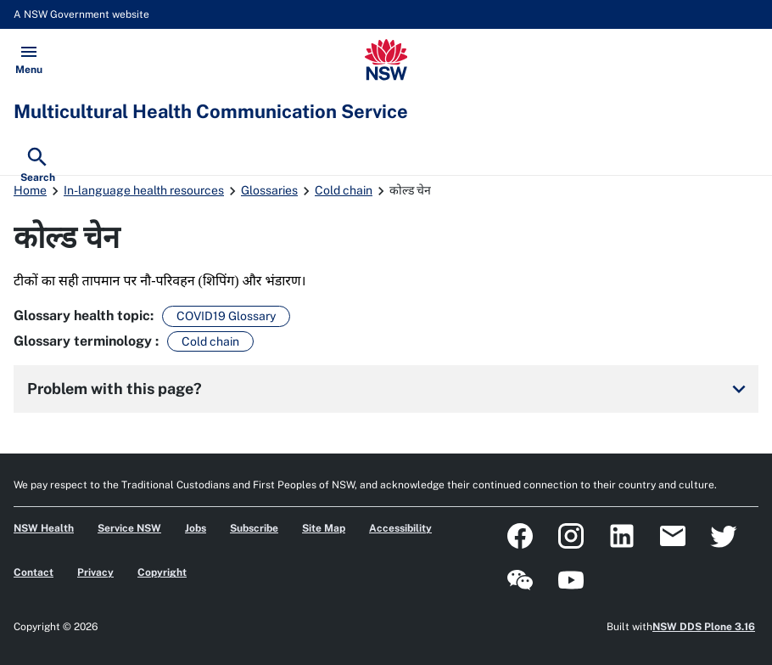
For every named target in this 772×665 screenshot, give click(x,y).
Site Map (323, 528)
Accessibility (400, 528)
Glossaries (269, 190)
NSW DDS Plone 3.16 (703, 627)
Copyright (162, 572)
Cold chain (343, 190)
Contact (33, 572)
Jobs (195, 528)
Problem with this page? (389, 389)
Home (30, 190)
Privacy (95, 572)
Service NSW (129, 528)
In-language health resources (144, 190)
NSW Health (44, 528)
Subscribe (254, 528)
